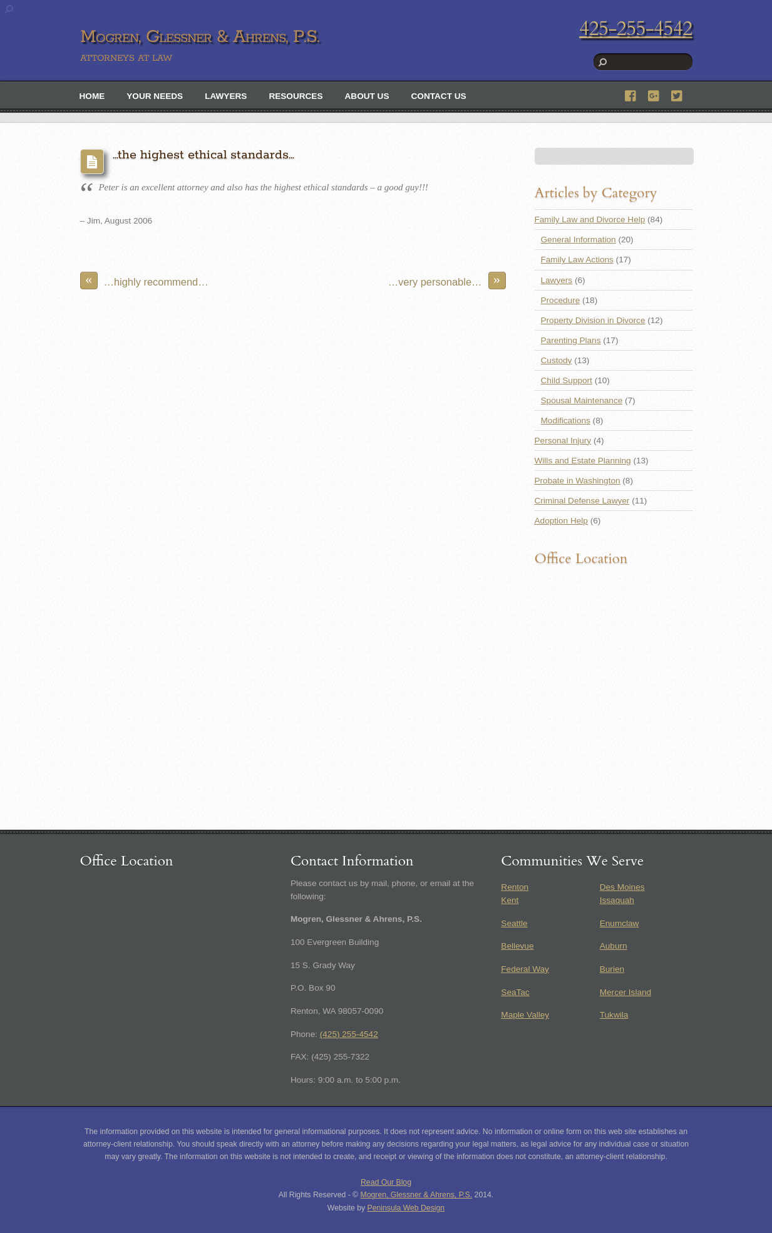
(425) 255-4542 (349, 1034)
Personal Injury (563, 440)
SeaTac (515, 992)
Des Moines (622, 887)
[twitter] (677, 94)
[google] (654, 94)
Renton (514, 887)
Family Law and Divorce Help (590, 219)
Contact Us (438, 96)
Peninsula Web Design (406, 1208)
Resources (295, 96)
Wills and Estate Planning (583, 460)
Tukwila (614, 1014)
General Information (578, 239)
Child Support (566, 380)
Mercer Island (625, 992)
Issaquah (617, 900)
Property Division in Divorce (593, 320)
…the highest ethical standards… (203, 155)
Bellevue (517, 946)
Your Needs (154, 96)
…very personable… (447, 280)
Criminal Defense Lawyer (582, 500)
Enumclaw (619, 923)
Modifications (565, 420)
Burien (612, 969)
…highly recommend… (144, 280)
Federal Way (525, 969)
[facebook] (631, 94)
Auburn (613, 946)
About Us (367, 96)
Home (92, 96)
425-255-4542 (635, 29)
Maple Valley (525, 1014)
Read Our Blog (386, 1182)
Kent (509, 900)
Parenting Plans (571, 340)
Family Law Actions (577, 259)
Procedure (560, 300)
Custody (556, 360)
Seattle (514, 923)
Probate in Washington (577, 480)
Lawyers (226, 96)
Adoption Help (561, 520)
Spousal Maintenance (582, 400)
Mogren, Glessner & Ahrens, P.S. (417, 1194)
